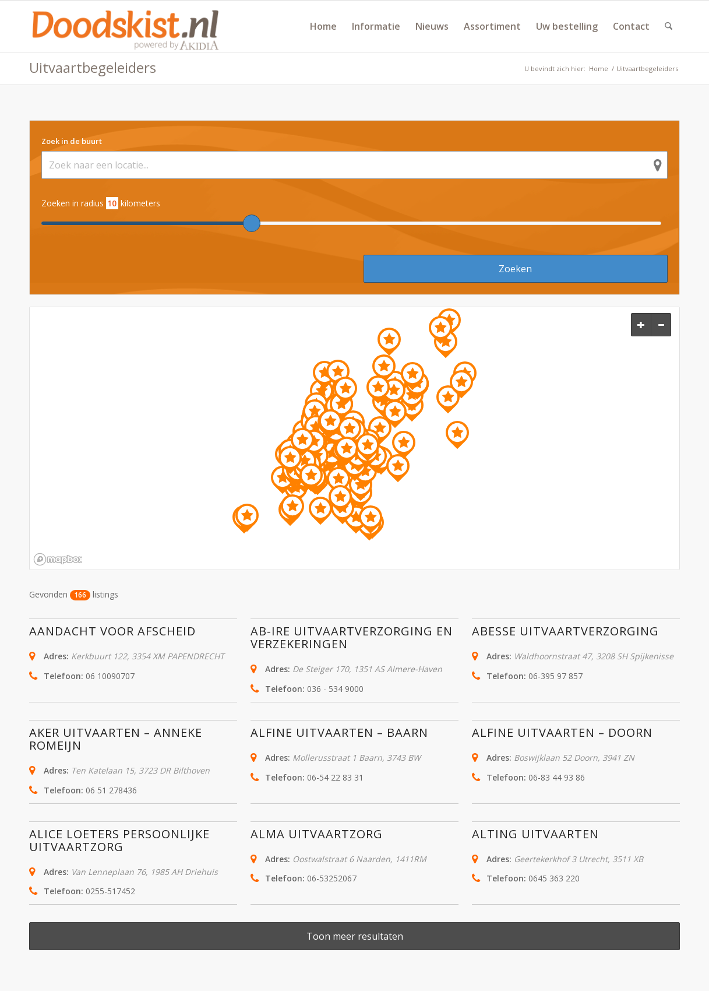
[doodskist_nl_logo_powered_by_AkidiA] (126, 26)
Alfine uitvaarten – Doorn (562, 732)
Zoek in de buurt (71, 141)
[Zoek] (668, 26)
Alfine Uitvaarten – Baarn (339, 732)
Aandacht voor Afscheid (112, 631)
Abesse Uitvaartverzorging (565, 631)
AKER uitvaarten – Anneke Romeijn (115, 739)
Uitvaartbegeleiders (92, 67)
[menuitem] (323, 26)
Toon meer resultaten (354, 936)
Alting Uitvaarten (535, 834)
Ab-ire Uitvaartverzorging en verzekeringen (352, 637)
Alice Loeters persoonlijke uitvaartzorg (119, 840)
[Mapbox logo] (57, 559)
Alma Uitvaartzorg (317, 834)
